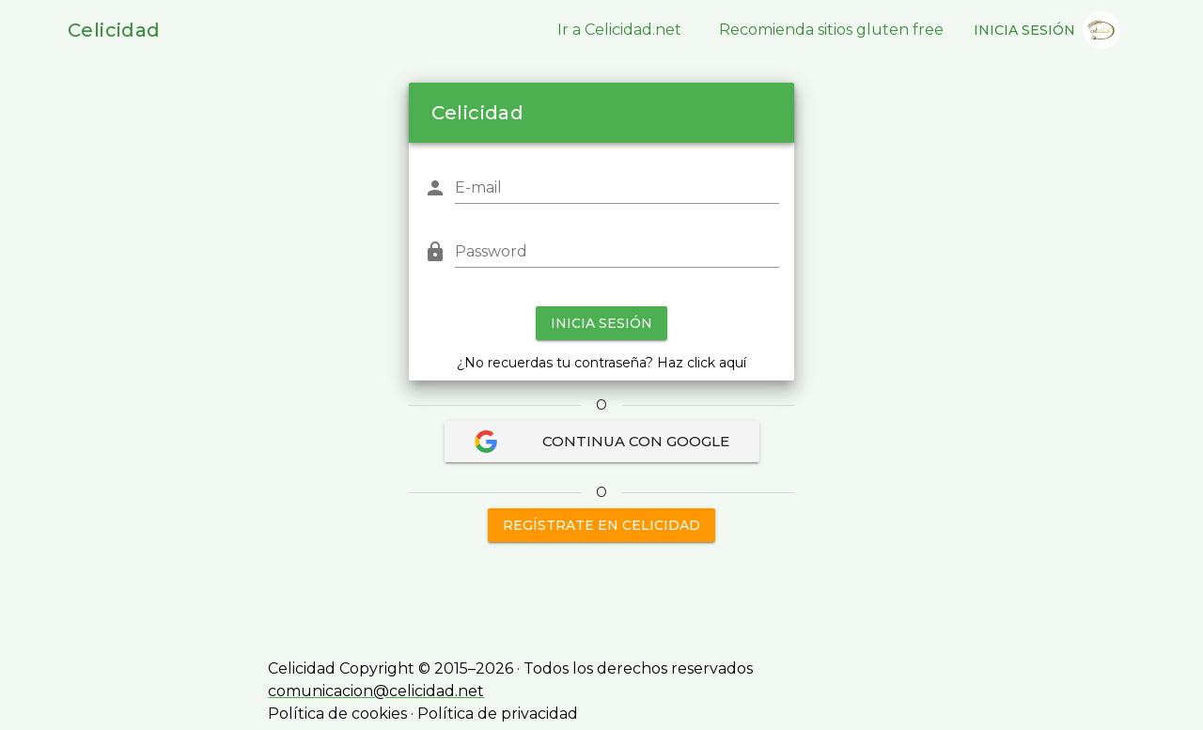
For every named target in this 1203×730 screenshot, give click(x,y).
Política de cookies (337, 713)
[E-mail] (617, 188)
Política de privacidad (497, 713)
